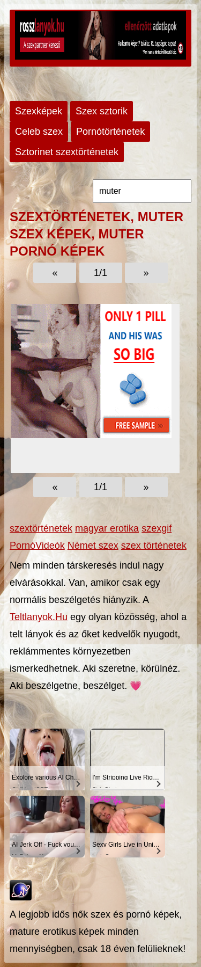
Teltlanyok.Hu (39, 617)
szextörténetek (41, 528)
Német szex (93, 545)
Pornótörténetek (110, 131)
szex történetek (154, 545)
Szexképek (38, 111)
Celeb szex (39, 131)
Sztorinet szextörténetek (66, 152)
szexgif (157, 528)
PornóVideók (37, 545)
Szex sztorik (102, 111)
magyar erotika (107, 528)
